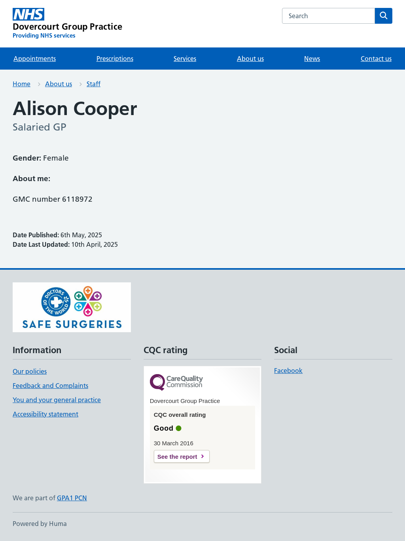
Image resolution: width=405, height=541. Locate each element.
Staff (93, 84)
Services (185, 58)
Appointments (34, 58)
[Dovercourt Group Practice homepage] (67, 24)
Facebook (288, 371)
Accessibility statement (45, 414)
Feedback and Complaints (50, 386)
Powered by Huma (40, 524)
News (312, 58)
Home (21, 84)
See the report (177, 456)
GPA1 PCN (72, 498)
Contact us (376, 58)
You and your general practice (57, 400)
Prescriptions (115, 58)
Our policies (30, 371)
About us (250, 58)
